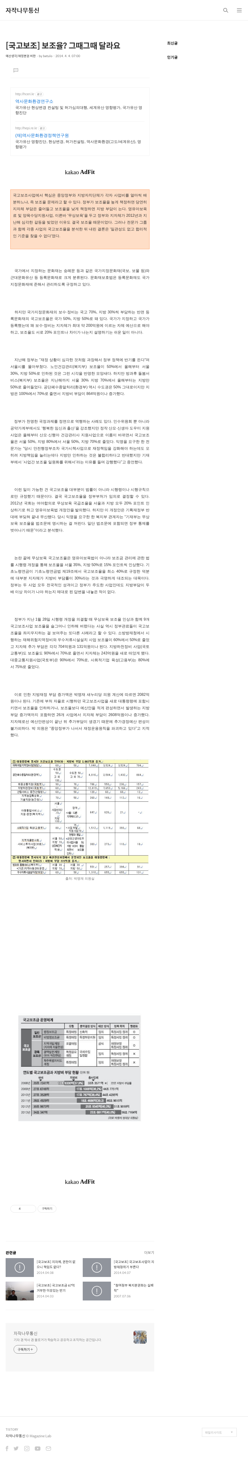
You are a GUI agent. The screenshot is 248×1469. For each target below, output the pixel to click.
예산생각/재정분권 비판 (21, 55)
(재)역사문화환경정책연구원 (42, 135)
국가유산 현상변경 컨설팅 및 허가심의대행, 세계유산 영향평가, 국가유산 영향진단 (78, 110)
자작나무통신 (22, 10)
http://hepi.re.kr (26, 128)
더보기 (149, 1252)
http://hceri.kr (24, 94)
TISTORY (12, 1429)
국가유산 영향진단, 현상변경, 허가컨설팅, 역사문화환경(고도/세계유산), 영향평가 (78, 144)
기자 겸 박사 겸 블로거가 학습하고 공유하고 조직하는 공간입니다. (58, 1339)
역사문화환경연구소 (34, 101)
